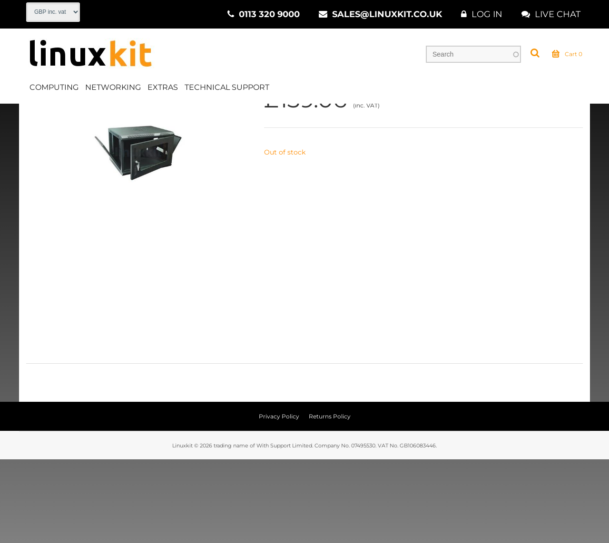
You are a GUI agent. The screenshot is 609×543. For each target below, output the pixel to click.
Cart (567, 54)
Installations (133, 113)
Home (36, 113)
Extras (162, 87)
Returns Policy (330, 500)
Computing (54, 87)
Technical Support (227, 87)
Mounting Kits (190, 113)
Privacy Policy (279, 500)
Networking (113, 87)
